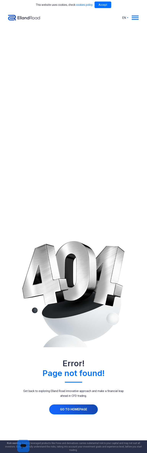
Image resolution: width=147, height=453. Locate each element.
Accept (103, 4)
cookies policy (84, 4)
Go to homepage (73, 409)
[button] (135, 17)
